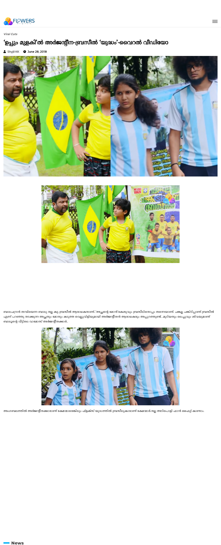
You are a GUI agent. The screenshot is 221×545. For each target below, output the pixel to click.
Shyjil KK (13, 51)
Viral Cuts (10, 34)
